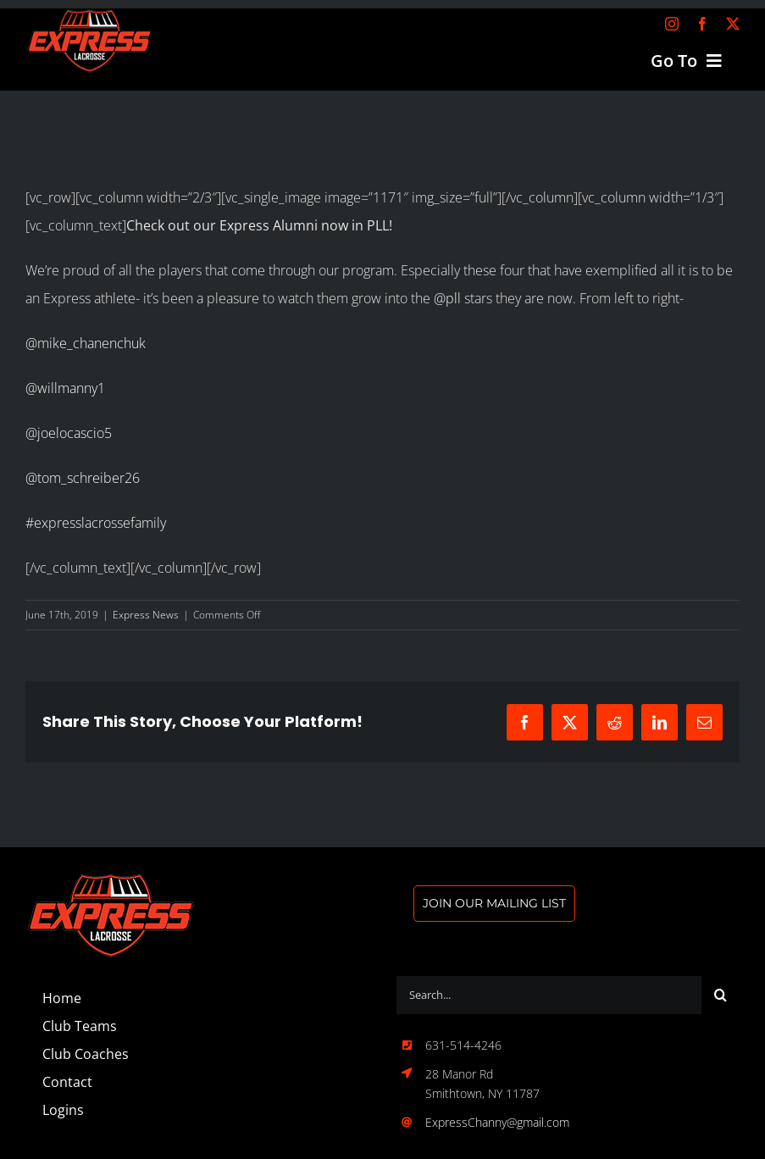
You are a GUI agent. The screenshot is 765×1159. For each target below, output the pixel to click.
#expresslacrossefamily (95, 522)
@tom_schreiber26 (82, 478)
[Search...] (548, 995)
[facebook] (702, 23)
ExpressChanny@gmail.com (497, 1122)
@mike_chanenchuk (85, 343)
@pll (447, 298)
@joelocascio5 (68, 433)
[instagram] (672, 23)
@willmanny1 (65, 388)
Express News (146, 614)
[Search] (720, 995)
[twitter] (733, 23)
